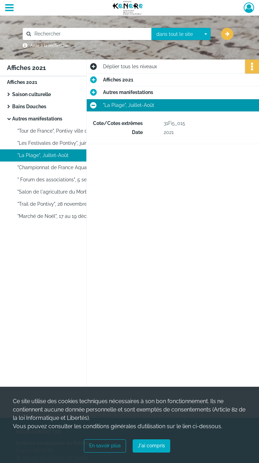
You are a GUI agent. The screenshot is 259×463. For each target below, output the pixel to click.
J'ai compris (151, 445)
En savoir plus (105, 445)
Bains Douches (29, 106)
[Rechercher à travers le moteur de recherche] (90, 34)
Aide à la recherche (49, 45)
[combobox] (181, 34)
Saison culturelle (31, 94)
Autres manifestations (37, 118)
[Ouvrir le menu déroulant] (9, 8)
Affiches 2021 (22, 82)
